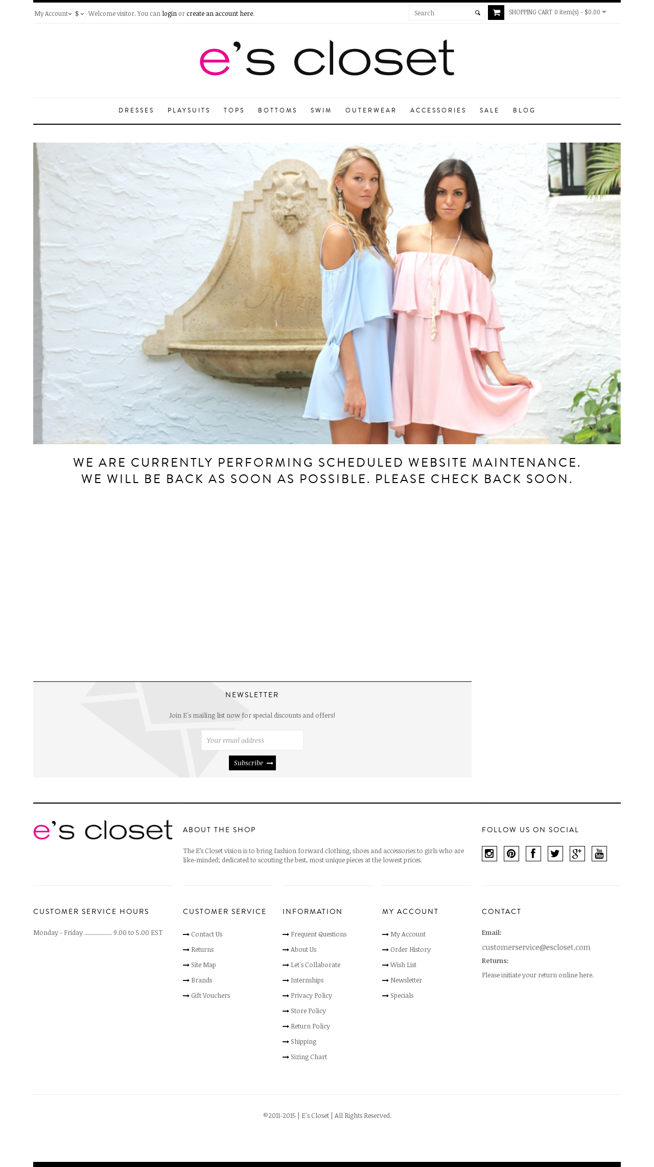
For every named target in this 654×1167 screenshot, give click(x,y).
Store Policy (308, 1010)
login (169, 13)
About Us (303, 949)
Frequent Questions (318, 934)
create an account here (219, 13)
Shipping (303, 1041)
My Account (408, 934)
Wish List (403, 964)
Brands (201, 980)
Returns (202, 949)
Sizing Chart (309, 1056)
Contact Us (206, 934)
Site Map (203, 964)
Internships (307, 980)
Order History (410, 949)
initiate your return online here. (547, 974)
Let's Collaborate (315, 964)
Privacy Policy (311, 995)
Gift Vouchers (210, 995)
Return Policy (310, 1026)
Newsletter (406, 980)
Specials (401, 995)
